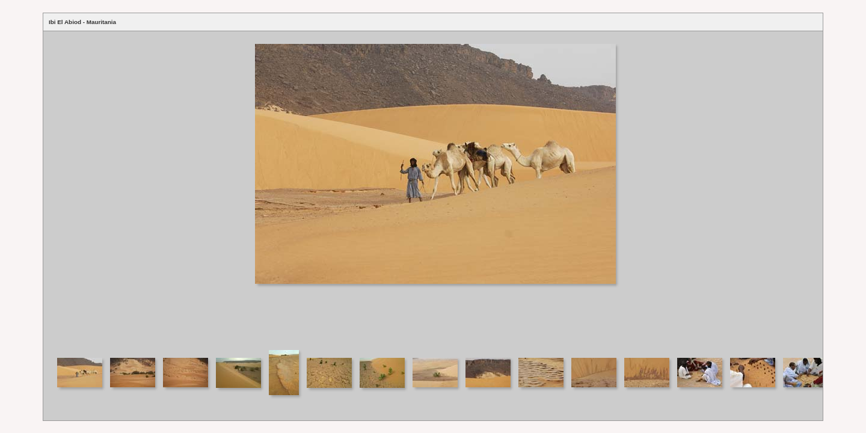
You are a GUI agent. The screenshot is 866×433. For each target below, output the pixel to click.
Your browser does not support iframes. (433, 189)
